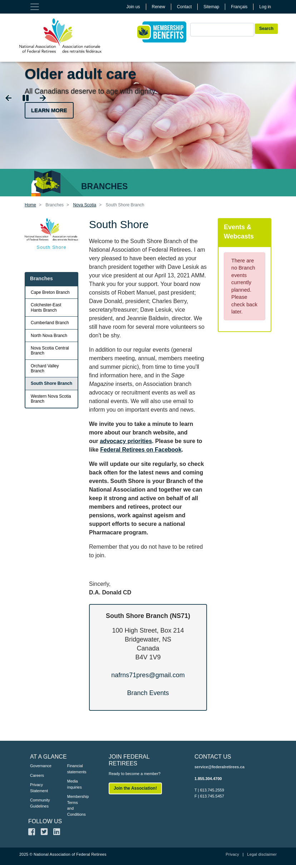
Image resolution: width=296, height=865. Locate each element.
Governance (38, 766)
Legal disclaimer (262, 854)
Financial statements (75, 769)
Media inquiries (74, 784)
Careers (37, 775)
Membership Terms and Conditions (75, 805)
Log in (265, 6)
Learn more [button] (49, 110)
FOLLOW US (45, 821)
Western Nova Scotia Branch (51, 399)
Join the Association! (135, 788)
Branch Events (148, 692)
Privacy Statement (38, 788)
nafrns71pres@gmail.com (147, 675)
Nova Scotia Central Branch (50, 351)
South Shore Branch (51, 383)
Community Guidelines (38, 803)
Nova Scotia (84, 204)
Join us (133, 6)
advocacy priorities (126, 441)
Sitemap (211, 6)
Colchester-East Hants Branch (46, 307)
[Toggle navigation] (35, 7)
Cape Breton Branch (50, 292)
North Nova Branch (49, 335)
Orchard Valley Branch (45, 368)
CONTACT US (212, 757)
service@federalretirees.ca (219, 767)
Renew (158, 6)
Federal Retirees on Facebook (141, 450)
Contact (184, 6)
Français (239, 6)
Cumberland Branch (50, 322)
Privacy (232, 854)
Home (30, 204)
